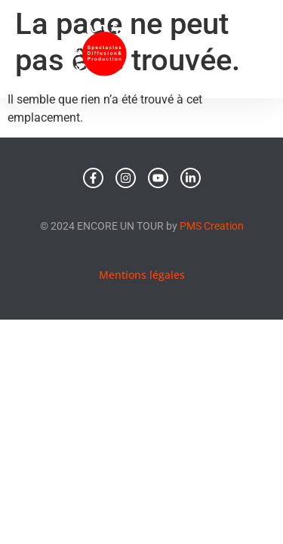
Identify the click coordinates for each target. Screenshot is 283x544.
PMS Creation (212, 226)
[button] (249, 49)
